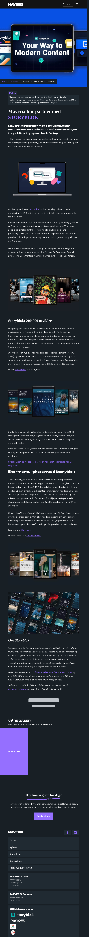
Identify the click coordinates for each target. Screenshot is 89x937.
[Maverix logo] (19, 4)
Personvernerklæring (21, 867)
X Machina (15, 854)
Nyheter (14, 81)
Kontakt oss (16, 860)
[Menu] (76, 4)
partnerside (20, 369)
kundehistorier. (33, 535)
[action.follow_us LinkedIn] (75, 832)
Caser (13, 840)
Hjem (4, 81)
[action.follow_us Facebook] (67, 832)
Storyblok (34, 209)
